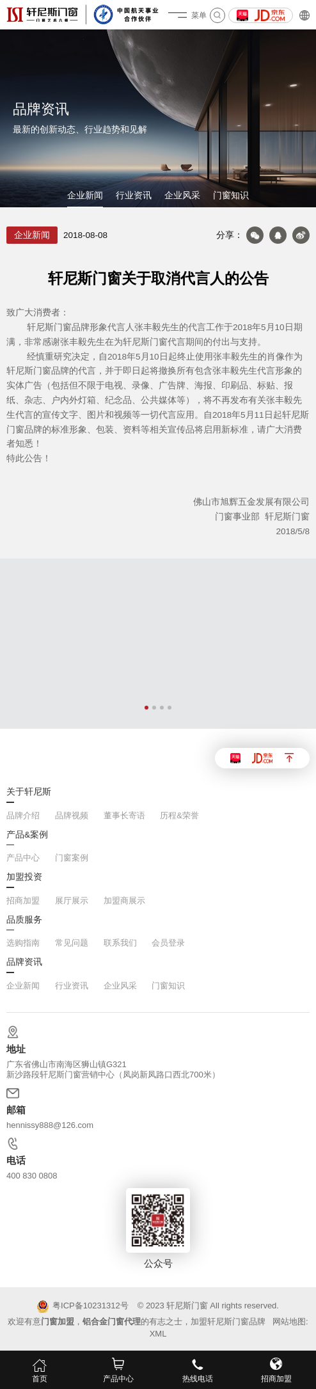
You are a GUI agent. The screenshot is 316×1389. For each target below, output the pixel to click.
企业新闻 (85, 195)
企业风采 (182, 195)
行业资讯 (134, 195)
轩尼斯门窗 (187, 1305)
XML (158, 1333)
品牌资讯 (24, 962)
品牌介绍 (23, 815)
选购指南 (23, 943)
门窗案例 (71, 857)
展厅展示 (71, 900)
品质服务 (24, 920)
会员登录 (168, 943)
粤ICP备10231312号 (83, 1306)
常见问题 (71, 943)
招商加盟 (23, 900)
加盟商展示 (124, 900)
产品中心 (23, 857)
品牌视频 (71, 815)
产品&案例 (27, 834)
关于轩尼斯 (28, 792)
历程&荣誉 (179, 815)
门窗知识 (231, 195)
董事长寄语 (124, 815)
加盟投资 (24, 877)
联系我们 (120, 943)
